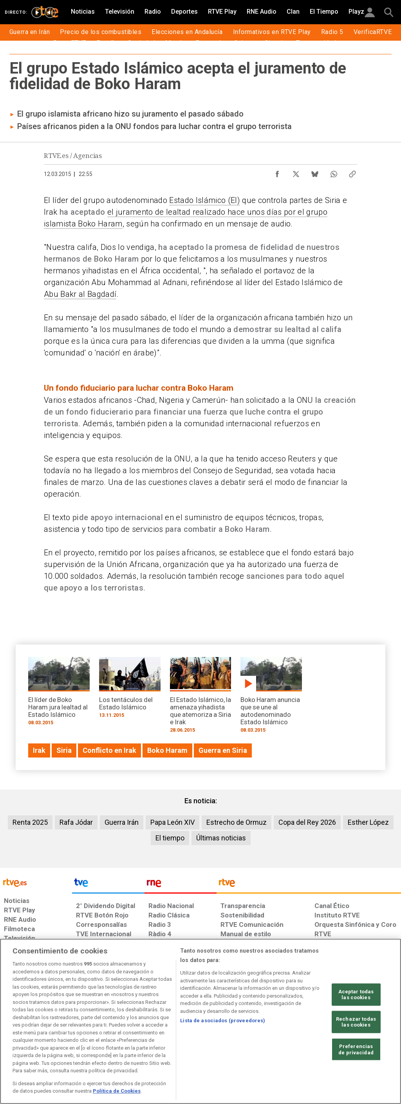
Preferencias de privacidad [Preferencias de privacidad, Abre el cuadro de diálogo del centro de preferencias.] (356, 1049)
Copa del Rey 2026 (307, 822)
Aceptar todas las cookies (356, 994)
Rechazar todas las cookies (356, 1022)
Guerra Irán (122, 822)
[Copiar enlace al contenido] (352, 172)
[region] (200, 1021)
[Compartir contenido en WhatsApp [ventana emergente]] (333, 172)
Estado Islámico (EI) (204, 200)
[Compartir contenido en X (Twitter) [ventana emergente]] (296, 172)
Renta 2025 (30, 822)
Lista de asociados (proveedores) (222, 1020)
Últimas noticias (221, 838)
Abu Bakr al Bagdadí (80, 294)
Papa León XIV (172, 822)
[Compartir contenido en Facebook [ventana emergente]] (277, 172)
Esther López (368, 822)
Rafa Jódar (76, 822)
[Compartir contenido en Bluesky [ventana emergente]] (314, 172)
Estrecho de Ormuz (236, 822)
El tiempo (169, 838)
